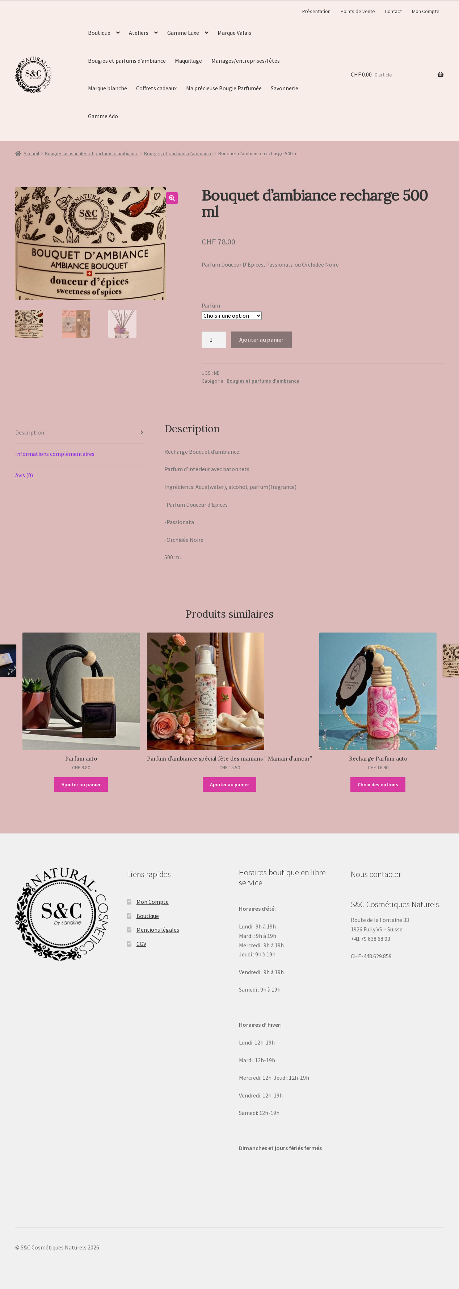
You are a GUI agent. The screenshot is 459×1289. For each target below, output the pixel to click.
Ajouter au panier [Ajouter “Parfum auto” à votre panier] (81, 784)
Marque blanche (107, 88)
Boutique (99, 32)
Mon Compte (425, 11)
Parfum (211, 305)
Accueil (31, 153)
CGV (141, 943)
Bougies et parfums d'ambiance (178, 153)
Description (29, 432)
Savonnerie (284, 88)
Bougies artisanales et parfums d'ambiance (92, 153)
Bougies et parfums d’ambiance (127, 60)
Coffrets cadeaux (156, 88)
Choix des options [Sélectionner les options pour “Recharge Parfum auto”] (378, 784)
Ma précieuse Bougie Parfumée (224, 88)
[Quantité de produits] (214, 339)
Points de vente (358, 11)
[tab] (80, 433)
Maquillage (188, 60)
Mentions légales (157, 929)
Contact (393, 11)
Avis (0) (24, 475)
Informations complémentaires (54, 453)
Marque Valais (234, 32)
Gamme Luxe (183, 32)
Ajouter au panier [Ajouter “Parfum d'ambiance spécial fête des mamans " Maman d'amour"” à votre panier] (229, 784)
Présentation (316, 11)
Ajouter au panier (261, 339)
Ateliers (138, 32)
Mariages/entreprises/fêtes (245, 60)
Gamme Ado (103, 116)
